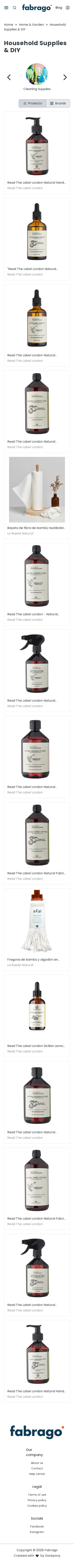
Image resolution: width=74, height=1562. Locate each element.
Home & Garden (31, 24)
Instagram (37, 1532)
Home (8, 24)
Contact (37, 1468)
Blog (59, 7)
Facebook (37, 1526)
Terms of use (37, 1495)
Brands (58, 103)
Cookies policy (37, 1506)
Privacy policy (37, 1500)
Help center (37, 1474)
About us (37, 1463)
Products (32, 103)
